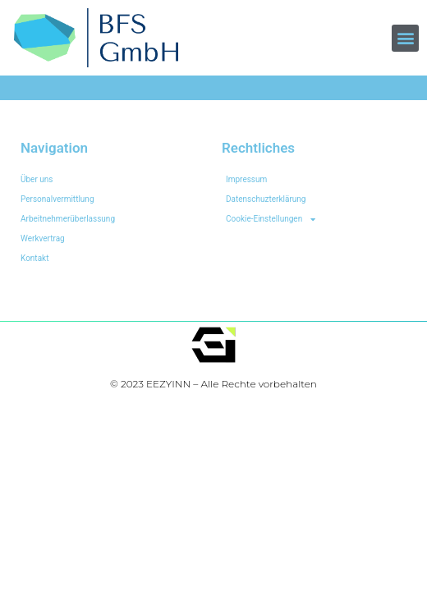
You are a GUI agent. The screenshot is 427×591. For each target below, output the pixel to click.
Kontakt (34, 258)
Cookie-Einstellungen (270, 219)
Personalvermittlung (57, 199)
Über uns (37, 179)
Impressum (246, 179)
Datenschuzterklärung (265, 199)
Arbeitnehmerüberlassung (68, 218)
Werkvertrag (43, 238)
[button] (405, 38)
